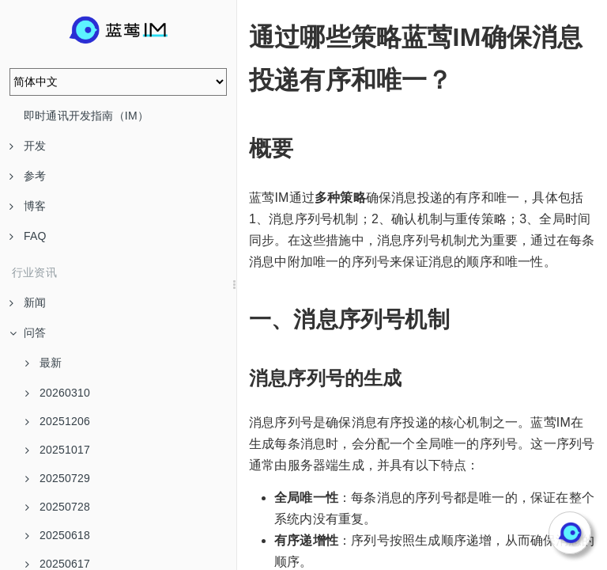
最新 (43, 362)
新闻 (27, 302)
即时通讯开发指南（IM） (86, 115)
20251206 (57, 421)
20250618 (57, 535)
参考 (27, 175)
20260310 (57, 392)
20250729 (57, 478)
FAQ (28, 236)
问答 (27, 332)
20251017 (57, 449)
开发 (27, 145)
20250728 (57, 506)
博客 (27, 206)
